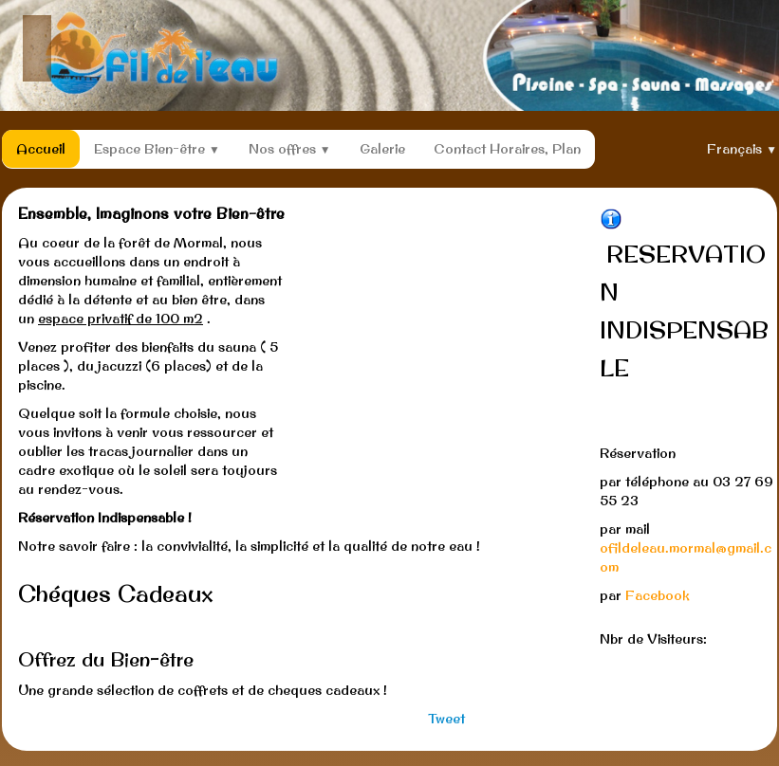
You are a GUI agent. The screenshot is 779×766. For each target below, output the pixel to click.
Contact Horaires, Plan (507, 148)
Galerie (382, 148)
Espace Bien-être (157, 148)
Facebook (657, 595)
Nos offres (290, 148)
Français (742, 148)
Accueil (40, 148)
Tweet (446, 718)
